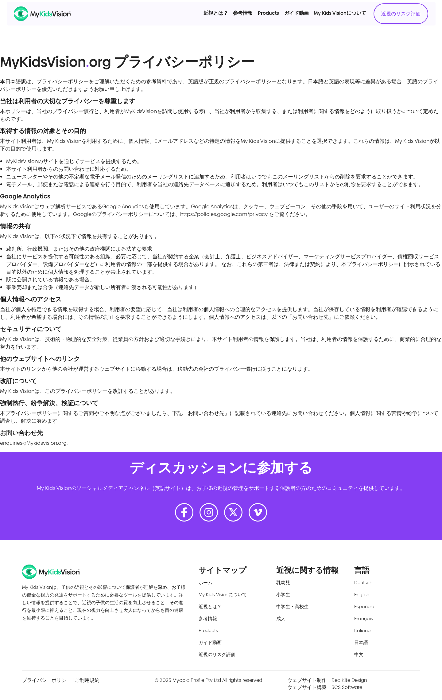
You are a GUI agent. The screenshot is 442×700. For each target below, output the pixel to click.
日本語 (361, 642)
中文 (358, 654)
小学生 (283, 594)
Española (364, 606)
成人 (280, 618)
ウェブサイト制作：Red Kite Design (327, 680)
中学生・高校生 (292, 606)
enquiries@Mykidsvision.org (33, 443)
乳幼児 (283, 582)
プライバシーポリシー (46, 680)
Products (248, 24)
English (361, 594)
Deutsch (363, 582)
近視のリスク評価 (381, 24)
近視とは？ (196, 24)
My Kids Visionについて (320, 24)
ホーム (205, 582)
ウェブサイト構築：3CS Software (324, 687)
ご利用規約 (87, 680)
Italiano (362, 630)
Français (363, 618)
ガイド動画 (276, 24)
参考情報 (223, 24)
